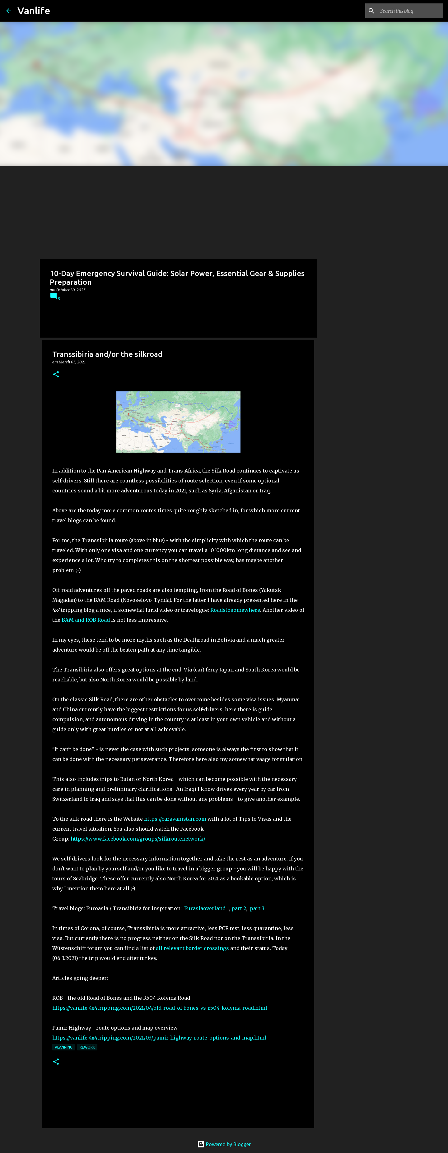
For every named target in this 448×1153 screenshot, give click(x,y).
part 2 (238, 908)
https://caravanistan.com (175, 819)
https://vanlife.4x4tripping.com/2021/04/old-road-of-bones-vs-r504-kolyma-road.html (159, 1008)
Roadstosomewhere (235, 610)
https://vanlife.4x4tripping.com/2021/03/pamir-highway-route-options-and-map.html (159, 1038)
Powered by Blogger (224, 1144)
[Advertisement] (224, 212)
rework (87, 1047)
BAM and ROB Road (86, 620)
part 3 (257, 908)
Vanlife (33, 10)
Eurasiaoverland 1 (206, 908)
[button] (56, 375)
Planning (63, 1047)
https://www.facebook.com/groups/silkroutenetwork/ (138, 839)
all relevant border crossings (192, 948)
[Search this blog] (410, 10)
